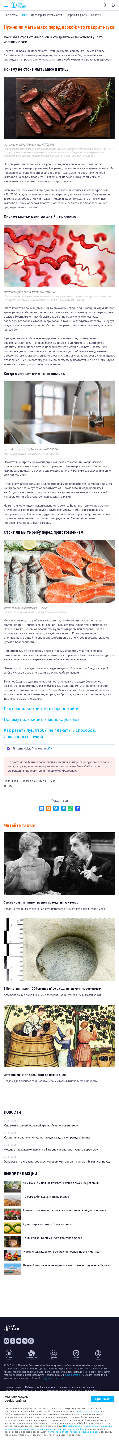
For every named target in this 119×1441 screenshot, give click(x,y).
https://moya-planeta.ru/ (87, 1411)
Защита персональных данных (76, 1387)
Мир (24, 15)
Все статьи (11, 15)
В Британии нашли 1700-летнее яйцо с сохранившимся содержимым (52, 988)
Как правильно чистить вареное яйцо (42, 708)
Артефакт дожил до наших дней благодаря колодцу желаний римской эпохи (52, 994)
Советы (96, 15)
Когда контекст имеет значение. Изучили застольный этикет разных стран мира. (55, 908)
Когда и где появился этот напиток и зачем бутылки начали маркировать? (51, 1081)
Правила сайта (12, 1387)
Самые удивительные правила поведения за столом (41, 902)
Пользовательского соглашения (80, 1426)
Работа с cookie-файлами (40, 1387)
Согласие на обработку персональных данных (73, 1432)
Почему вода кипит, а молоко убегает (41, 719)
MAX (49, 748)
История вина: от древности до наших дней (35, 1075)
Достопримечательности (46, 15)
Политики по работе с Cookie (71, 1429)
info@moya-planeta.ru (52, 1378)
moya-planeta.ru (73, 1375)
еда (10, 786)
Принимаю (103, 1399)
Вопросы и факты (76, 15)
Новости (12, 1112)
